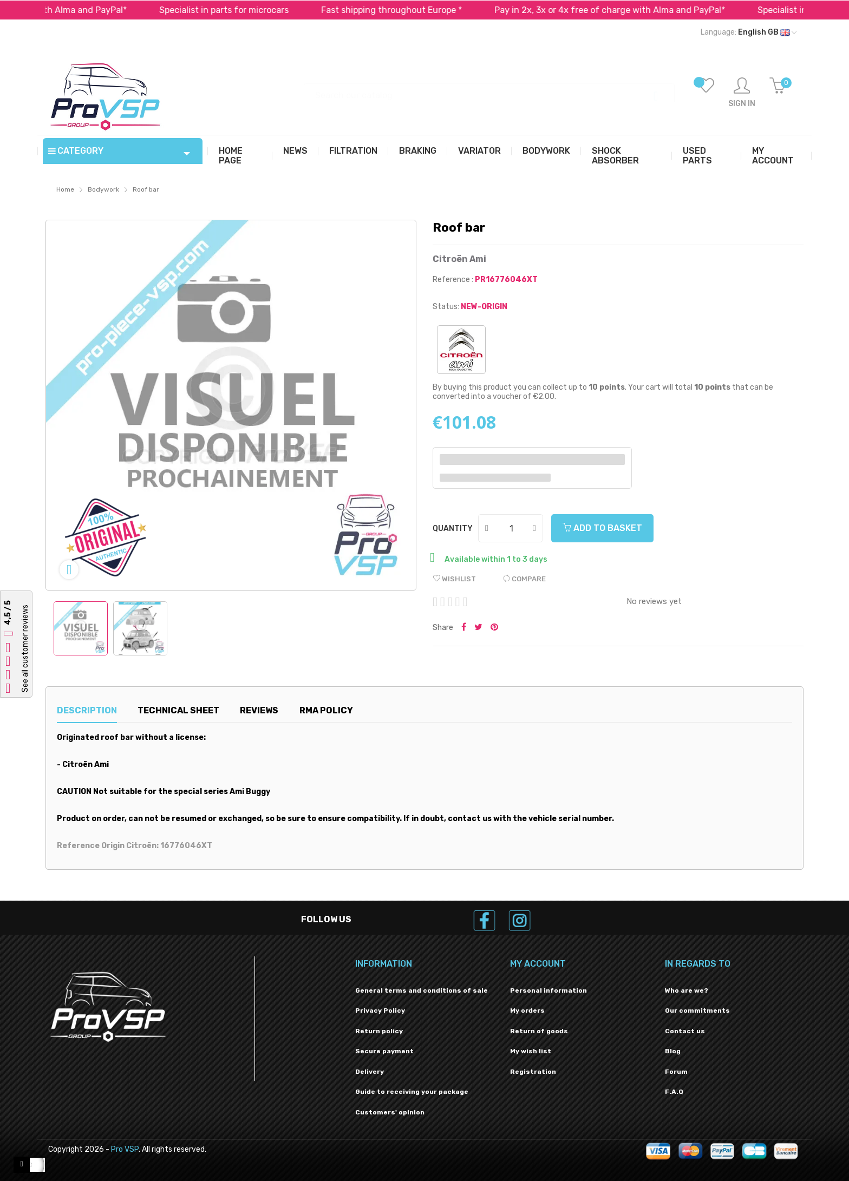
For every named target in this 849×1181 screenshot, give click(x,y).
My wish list (530, 1051)
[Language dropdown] (749, 32)
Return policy (379, 1031)
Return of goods (539, 1031)
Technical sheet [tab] (178, 710)
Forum (676, 1071)
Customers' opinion (389, 1112)
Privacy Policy (380, 1010)
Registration (533, 1071)
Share (463, 627)
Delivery (369, 1071)
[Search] (489, 90)
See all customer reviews (25, 648)
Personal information (548, 990)
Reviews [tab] (259, 710)
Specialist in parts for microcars (239, 10)
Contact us (685, 1031)
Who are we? (686, 990)
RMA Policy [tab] (326, 710)
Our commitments (697, 1010)
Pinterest (494, 627)
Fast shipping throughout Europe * (407, 10)
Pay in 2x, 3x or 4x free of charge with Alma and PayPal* (625, 10)
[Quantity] (511, 528)
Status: (446, 306)
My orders (527, 1010)
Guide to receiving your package (411, 1091)
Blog (673, 1051)
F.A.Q (674, 1091)
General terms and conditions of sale (421, 990)
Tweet (478, 627)
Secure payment (384, 1051)
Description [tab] (87, 710)
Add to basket (602, 528)
